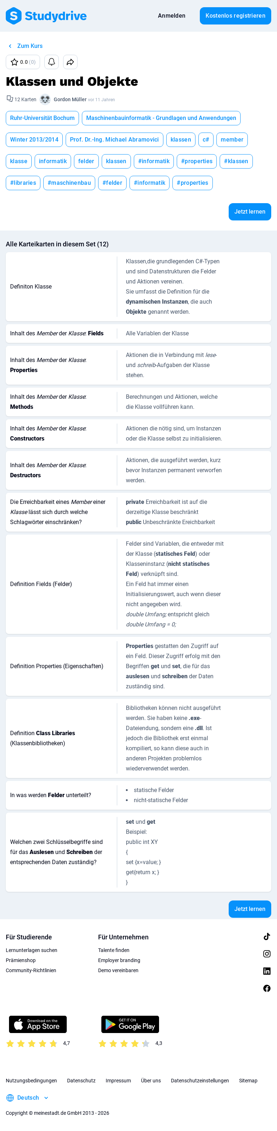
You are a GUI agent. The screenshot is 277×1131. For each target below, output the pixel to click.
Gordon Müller (70, 99)
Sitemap (248, 1080)
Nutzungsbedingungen (31, 1080)
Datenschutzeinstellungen (200, 1080)
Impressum (118, 1080)
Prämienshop (21, 960)
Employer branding (119, 960)
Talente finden (113, 950)
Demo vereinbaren (118, 970)
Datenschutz (81, 1080)
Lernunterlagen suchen (31, 950)
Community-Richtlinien (31, 970)
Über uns (151, 1080)
